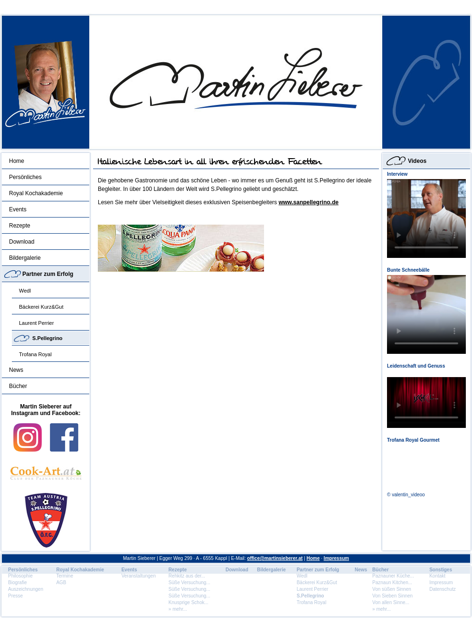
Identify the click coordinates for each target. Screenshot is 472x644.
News (16, 370)
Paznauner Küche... (393, 575)
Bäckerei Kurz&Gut (41, 307)
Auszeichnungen (25, 589)
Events (18, 209)
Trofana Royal (35, 354)
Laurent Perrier (36, 323)
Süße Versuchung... (189, 582)
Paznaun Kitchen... (392, 582)
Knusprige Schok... (188, 602)
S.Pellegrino (47, 338)
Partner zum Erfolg (47, 274)
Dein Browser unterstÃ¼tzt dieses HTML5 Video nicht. (426, 218)
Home (16, 161)
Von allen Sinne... (390, 602)
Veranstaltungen (139, 575)
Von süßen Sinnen (391, 589)
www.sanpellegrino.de (309, 202)
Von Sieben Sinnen (392, 595)
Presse (15, 595)
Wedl (25, 291)
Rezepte (19, 225)
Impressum (336, 558)
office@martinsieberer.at (274, 558)
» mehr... (178, 609)
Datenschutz (442, 589)
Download (21, 241)
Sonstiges (440, 569)
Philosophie (20, 575)
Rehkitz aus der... (187, 575)
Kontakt (437, 575)
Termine (64, 575)
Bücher (18, 386)
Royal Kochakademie (36, 193)
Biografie (17, 582)
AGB (61, 582)
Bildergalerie (25, 258)
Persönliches (25, 177)
